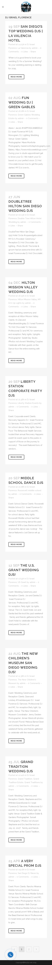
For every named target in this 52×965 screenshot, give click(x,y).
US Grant (22, 582)
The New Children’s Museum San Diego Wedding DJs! (23, 663)
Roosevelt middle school (29, 490)
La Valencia (23, 48)
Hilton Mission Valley (27, 299)
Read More (16, 77)
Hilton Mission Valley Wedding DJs (22, 287)
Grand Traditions (32, 782)
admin (35, 48)
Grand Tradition (25, 779)
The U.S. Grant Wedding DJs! (23, 570)
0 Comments (32, 118)
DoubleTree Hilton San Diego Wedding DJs (25, 206)
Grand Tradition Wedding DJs (20, 766)
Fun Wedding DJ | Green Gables (21, 102)
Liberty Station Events (28, 403)
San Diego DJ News (27, 873)
